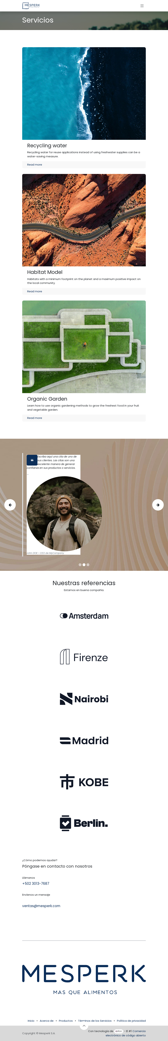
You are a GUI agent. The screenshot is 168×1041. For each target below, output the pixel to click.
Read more (34, 164)
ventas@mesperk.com (41, 906)
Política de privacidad (131, 1021)
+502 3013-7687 (35, 883)
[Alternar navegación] (142, 5)
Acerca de (47, 1021)
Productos (66, 1021)
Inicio (31, 1021)
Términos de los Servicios (95, 1021)
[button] (84, 1025)
